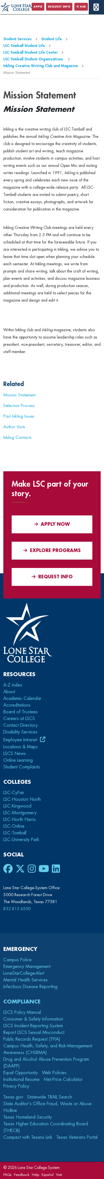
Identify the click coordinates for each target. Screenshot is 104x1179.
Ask (81, 6)
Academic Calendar (22, 698)
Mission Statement (19, 395)
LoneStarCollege (23, 973)
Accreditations (17, 705)
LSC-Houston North (22, 799)
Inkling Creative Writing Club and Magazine (40, 66)
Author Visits (14, 427)
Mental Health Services (25, 980)
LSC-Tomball (14, 833)
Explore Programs (52, 550)
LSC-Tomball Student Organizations (33, 59)
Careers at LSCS (19, 718)
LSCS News (14, 753)
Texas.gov (13, 1097)
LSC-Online (13, 826)
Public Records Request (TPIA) (31, 1039)
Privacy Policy (16, 1086)
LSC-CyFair (13, 792)
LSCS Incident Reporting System (33, 1026)
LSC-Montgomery (20, 813)
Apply (38, 6)
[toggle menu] (96, 7)
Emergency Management (26, 966)
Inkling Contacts (17, 437)
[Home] (16, 7)
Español (48, 1174)
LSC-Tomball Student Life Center (30, 52)
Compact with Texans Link (27, 1137)
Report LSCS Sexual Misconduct (33, 1032)
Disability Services (20, 732)
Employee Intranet (21, 740)
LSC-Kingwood (17, 806)
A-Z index (12, 685)
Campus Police (17, 960)
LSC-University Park (21, 839)
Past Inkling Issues (18, 416)
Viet (59, 1174)
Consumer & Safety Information (33, 1019)
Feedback (21, 1174)
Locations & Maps (20, 747)
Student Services (17, 39)
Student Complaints (21, 767)
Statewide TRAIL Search (49, 1097)
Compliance (21, 1001)
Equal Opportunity (20, 1073)
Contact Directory (20, 725)
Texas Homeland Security (27, 1117)
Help (35, 1174)
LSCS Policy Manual (22, 1012)
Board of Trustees (20, 712)
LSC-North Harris (19, 819)
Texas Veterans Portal (77, 1137)
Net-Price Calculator (63, 1079)
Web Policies (54, 1073)
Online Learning (18, 760)
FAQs (7, 1174)
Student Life (51, 39)
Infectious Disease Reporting (30, 986)
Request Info (59, 6)
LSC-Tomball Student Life (24, 46)
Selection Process (19, 405)
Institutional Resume (21, 1079)
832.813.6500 (17, 909)
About (9, 692)
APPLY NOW (52, 524)
